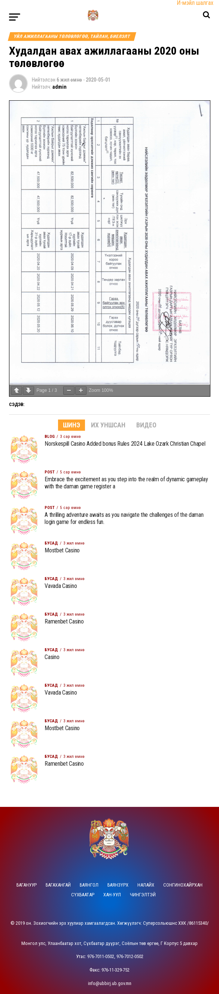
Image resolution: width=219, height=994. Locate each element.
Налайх (145, 885)
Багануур (26, 885)
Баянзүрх (117, 885)
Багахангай (58, 885)
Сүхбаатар (82, 894)
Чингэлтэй (143, 894)
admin (59, 87)
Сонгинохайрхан (183, 885)
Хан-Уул (112, 894)
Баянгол (89, 885)
